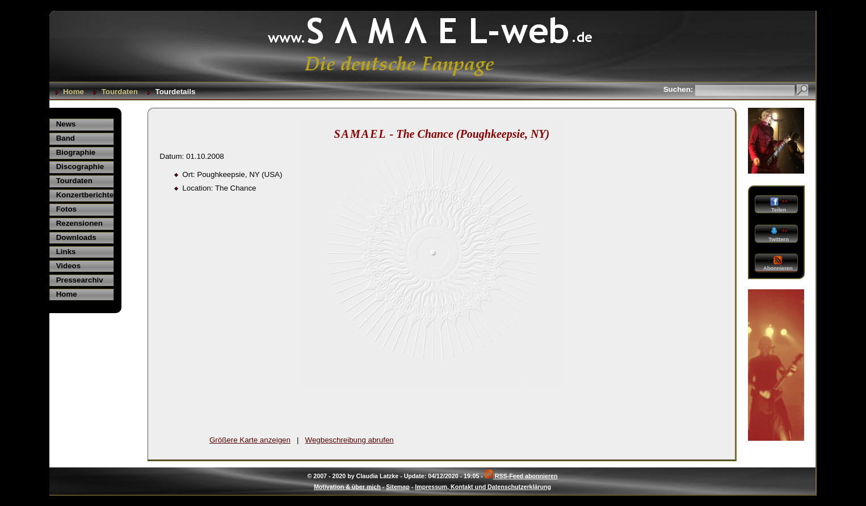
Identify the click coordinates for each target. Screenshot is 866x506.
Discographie (80, 166)
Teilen (778, 205)
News (66, 124)
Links (66, 251)
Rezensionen (79, 223)
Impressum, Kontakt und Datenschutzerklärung (483, 486)
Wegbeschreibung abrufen (349, 440)
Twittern (778, 234)
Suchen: (679, 89)
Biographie (76, 152)
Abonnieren (778, 263)
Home (73, 91)
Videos (68, 266)
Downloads (76, 237)
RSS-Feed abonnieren (521, 476)
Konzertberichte (84, 195)
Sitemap (397, 486)
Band (65, 138)
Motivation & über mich (347, 486)
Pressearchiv (79, 280)
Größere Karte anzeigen (250, 440)
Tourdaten (120, 91)
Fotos (66, 209)
